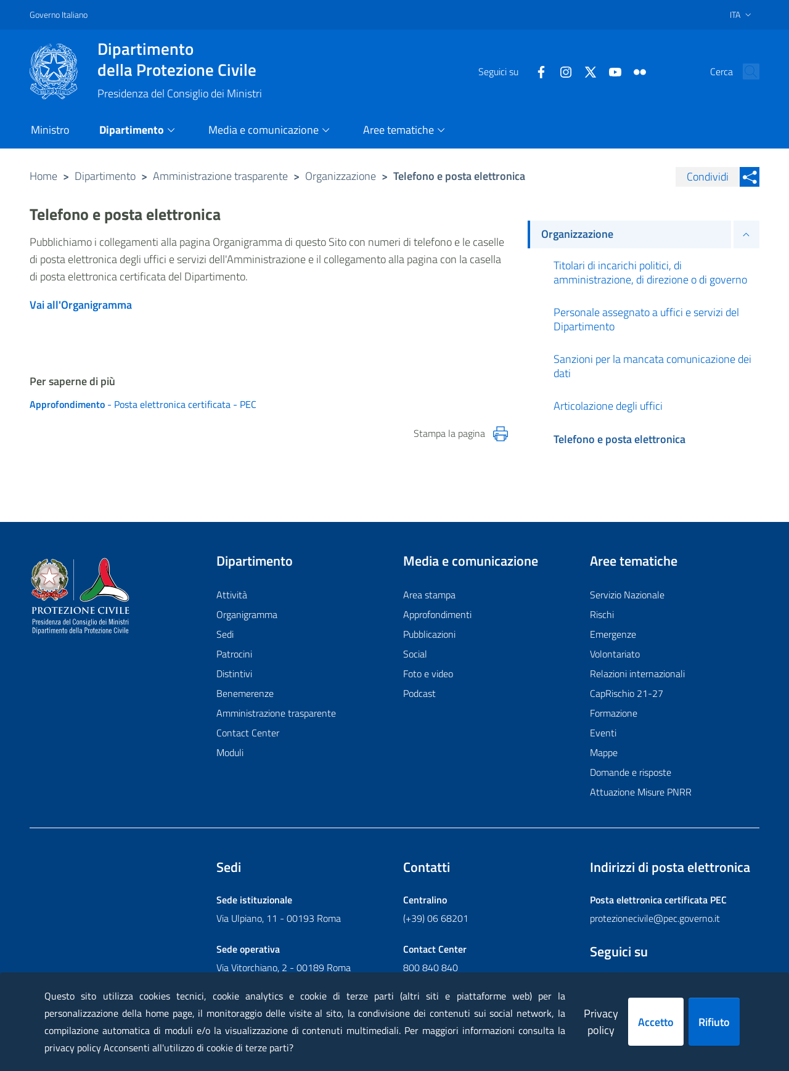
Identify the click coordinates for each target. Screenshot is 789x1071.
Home (43, 176)
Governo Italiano (59, 14)
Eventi (603, 732)
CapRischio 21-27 (626, 693)
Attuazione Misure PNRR (641, 791)
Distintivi (234, 673)
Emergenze (613, 634)
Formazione (613, 713)
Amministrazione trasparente (220, 176)
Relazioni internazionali (637, 673)
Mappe (604, 752)
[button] (744, 71)
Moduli (229, 752)
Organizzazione (340, 176)
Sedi (225, 634)
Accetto (656, 1022)
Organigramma (246, 614)
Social (415, 653)
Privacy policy (601, 1021)
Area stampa (429, 594)
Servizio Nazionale (627, 594)
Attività (231, 594)
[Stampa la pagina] (500, 434)
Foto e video (428, 673)
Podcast (419, 693)
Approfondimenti (437, 614)
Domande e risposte (630, 772)
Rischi (602, 614)
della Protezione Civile (179, 59)
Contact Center (247, 732)
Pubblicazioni (429, 634)
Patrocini (234, 653)
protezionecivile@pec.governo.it (655, 918)
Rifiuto (714, 1022)
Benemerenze (245, 693)
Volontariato (615, 653)
